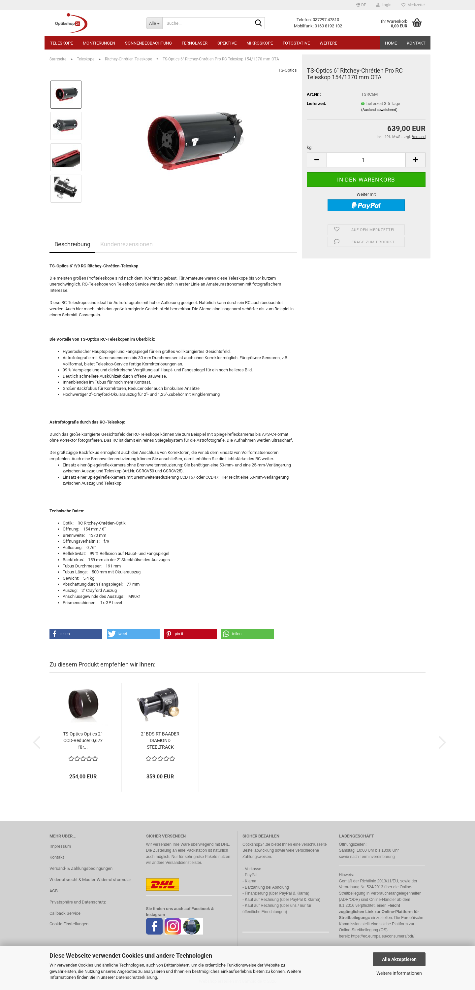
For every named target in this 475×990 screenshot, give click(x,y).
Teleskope (61, 43)
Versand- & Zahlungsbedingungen (80, 868)
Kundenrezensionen (126, 244)
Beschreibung (72, 244)
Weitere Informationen (399, 973)
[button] (361, 5)
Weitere (328, 43)
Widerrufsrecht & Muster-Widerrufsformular (90, 879)
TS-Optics (287, 70)
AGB (53, 890)
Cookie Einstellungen (68, 923)
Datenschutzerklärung (136, 977)
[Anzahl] (366, 160)
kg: (309, 147)
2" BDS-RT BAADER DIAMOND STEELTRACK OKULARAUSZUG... (160, 740)
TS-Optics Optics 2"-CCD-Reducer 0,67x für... (83, 740)
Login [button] (384, 5)
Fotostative (296, 43)
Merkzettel (413, 5)
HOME (391, 43)
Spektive (227, 43)
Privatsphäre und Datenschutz (77, 902)
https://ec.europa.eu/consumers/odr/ (382, 936)
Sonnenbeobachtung (148, 43)
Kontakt (416, 43)
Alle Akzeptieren (399, 959)
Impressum (60, 846)
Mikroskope (259, 43)
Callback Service (64, 913)
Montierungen (99, 43)
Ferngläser (194, 43)
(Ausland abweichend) (379, 110)
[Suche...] (154, 23)
